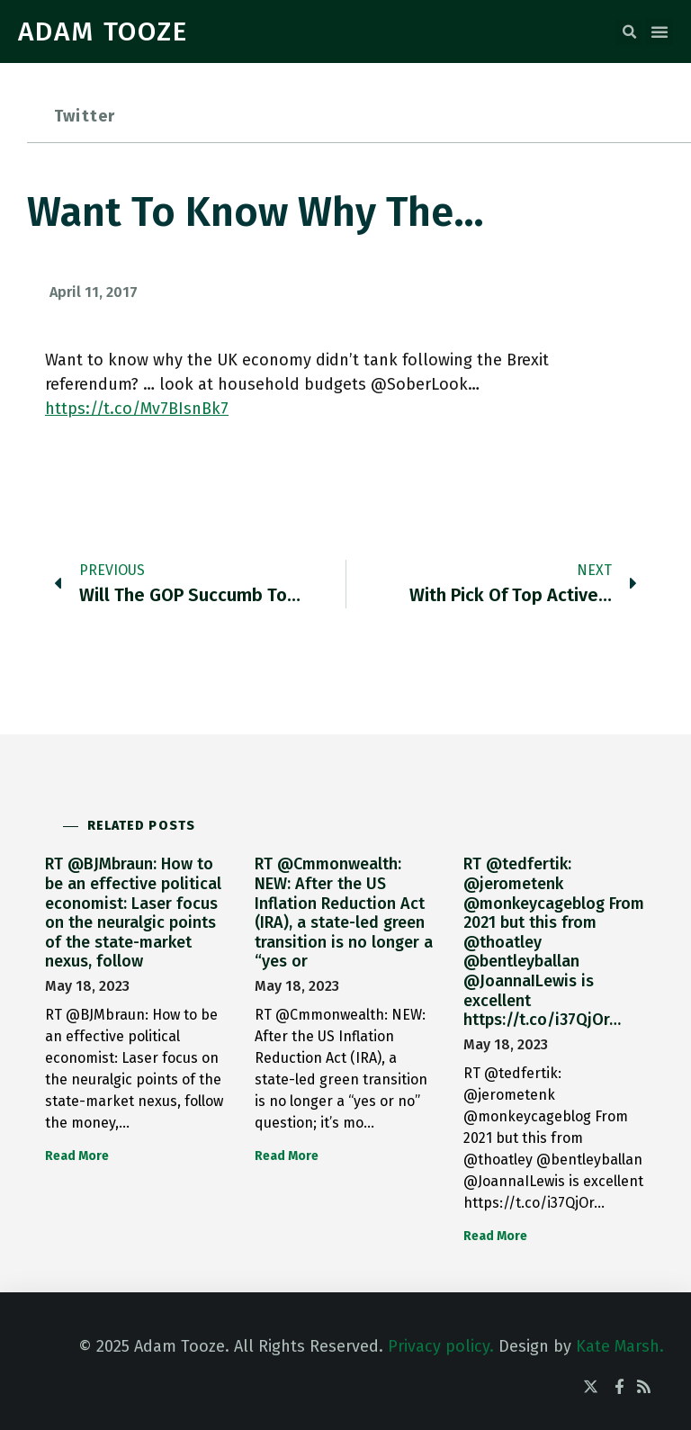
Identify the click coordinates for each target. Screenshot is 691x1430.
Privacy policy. (441, 1346)
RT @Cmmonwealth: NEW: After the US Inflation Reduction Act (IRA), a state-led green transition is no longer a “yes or (344, 912)
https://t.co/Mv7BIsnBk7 (137, 408)
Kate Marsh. (620, 1346)
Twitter (84, 116)
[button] (629, 32)
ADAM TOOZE (103, 31)
